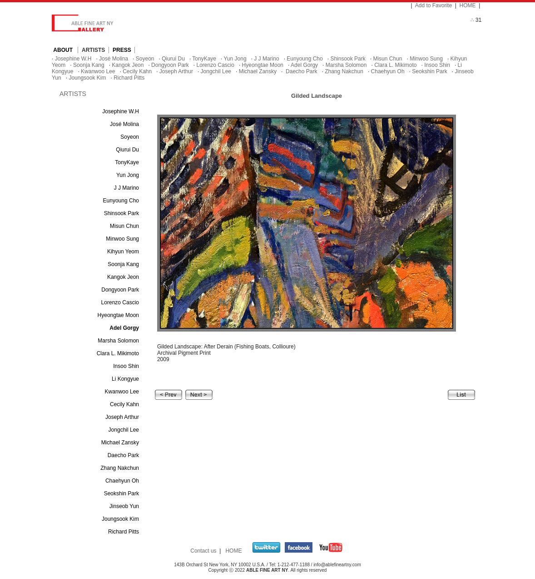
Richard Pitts (129, 78)
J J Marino (266, 58)
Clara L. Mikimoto (395, 65)
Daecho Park (300, 71)
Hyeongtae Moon (262, 65)
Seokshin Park (429, 71)
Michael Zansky (258, 71)
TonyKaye (204, 58)
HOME (468, 5)
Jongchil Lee (216, 71)
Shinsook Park (347, 58)
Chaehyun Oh (388, 71)
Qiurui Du (173, 58)
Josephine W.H (73, 58)
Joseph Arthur (176, 71)
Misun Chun (387, 58)
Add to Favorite (433, 5)
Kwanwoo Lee (98, 71)
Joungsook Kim (87, 78)
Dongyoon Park (170, 65)
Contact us (203, 551)
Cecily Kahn (137, 71)
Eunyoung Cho (304, 58)
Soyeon (145, 58)
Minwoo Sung (426, 58)
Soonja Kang (88, 65)
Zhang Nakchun (344, 71)
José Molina (113, 58)
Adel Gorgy (304, 65)
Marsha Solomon (346, 65)
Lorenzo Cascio (215, 65)
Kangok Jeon (128, 65)
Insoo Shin (437, 65)
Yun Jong (235, 58)
